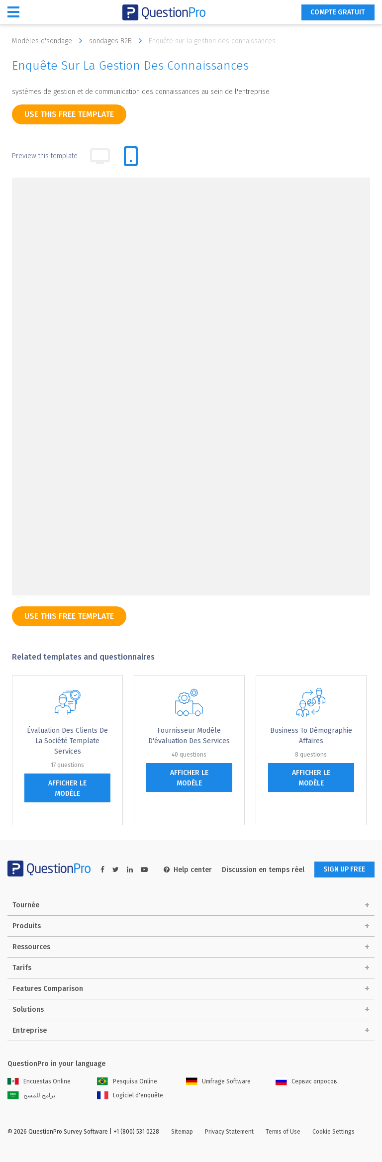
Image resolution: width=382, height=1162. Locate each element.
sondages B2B (118, 40)
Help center (185, 870)
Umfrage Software (218, 1081)
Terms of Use (283, 1131)
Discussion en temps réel (260, 870)
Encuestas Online (39, 1081)
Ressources (31, 947)
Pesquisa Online (127, 1081)
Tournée (25, 905)
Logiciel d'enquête (130, 1095)
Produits (26, 926)
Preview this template (45, 156)
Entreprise (29, 1030)
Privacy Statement (229, 1131)
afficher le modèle (67, 788)
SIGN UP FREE (343, 870)
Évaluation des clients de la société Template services (67, 741)
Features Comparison (47, 988)
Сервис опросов (306, 1081)
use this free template (69, 114)
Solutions (28, 1009)
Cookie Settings (333, 1131)
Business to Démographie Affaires (311, 735)
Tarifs (21, 968)
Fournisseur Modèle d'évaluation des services (189, 735)
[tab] (131, 156)
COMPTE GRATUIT (337, 12)
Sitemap (182, 1131)
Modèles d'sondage (49, 40)
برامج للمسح (31, 1095)
